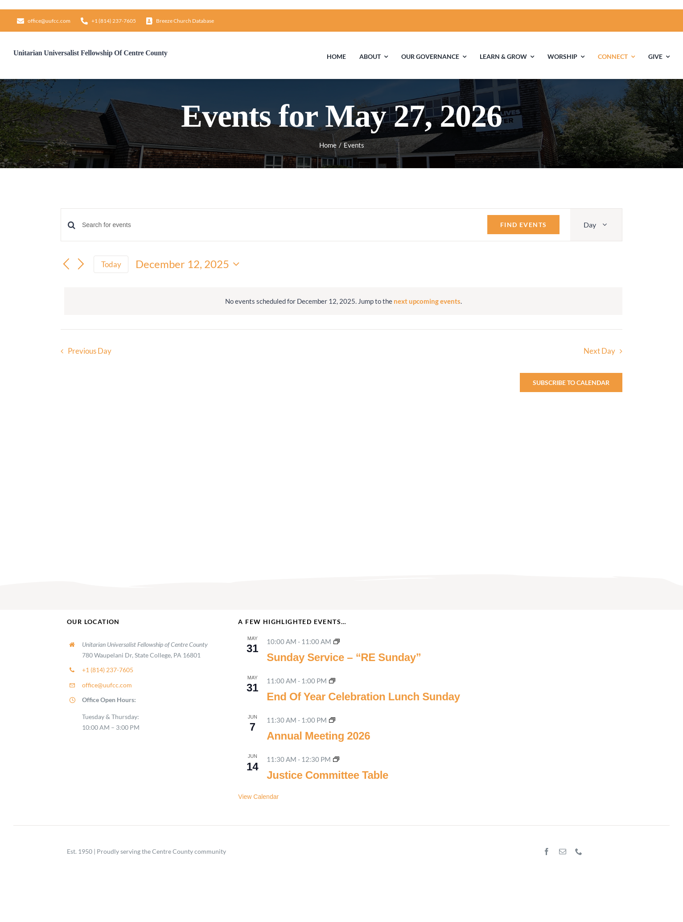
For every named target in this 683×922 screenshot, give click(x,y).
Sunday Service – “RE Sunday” (344, 657)
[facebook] (546, 851)
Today (111, 264)
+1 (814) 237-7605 (107, 670)
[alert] (343, 301)
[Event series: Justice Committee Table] (336, 759)
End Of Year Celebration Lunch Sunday (363, 696)
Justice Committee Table (327, 775)
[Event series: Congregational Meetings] (332, 720)
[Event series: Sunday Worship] (336, 641)
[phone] (578, 851)
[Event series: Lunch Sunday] (332, 681)
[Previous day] (66, 265)
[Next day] (81, 265)
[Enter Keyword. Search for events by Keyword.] (279, 225)
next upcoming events (427, 301)
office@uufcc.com (107, 685)
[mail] (562, 851)
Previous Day (89, 351)
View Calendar (258, 796)
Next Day (599, 351)
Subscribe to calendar (571, 382)
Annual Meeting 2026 (318, 736)
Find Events (523, 224)
